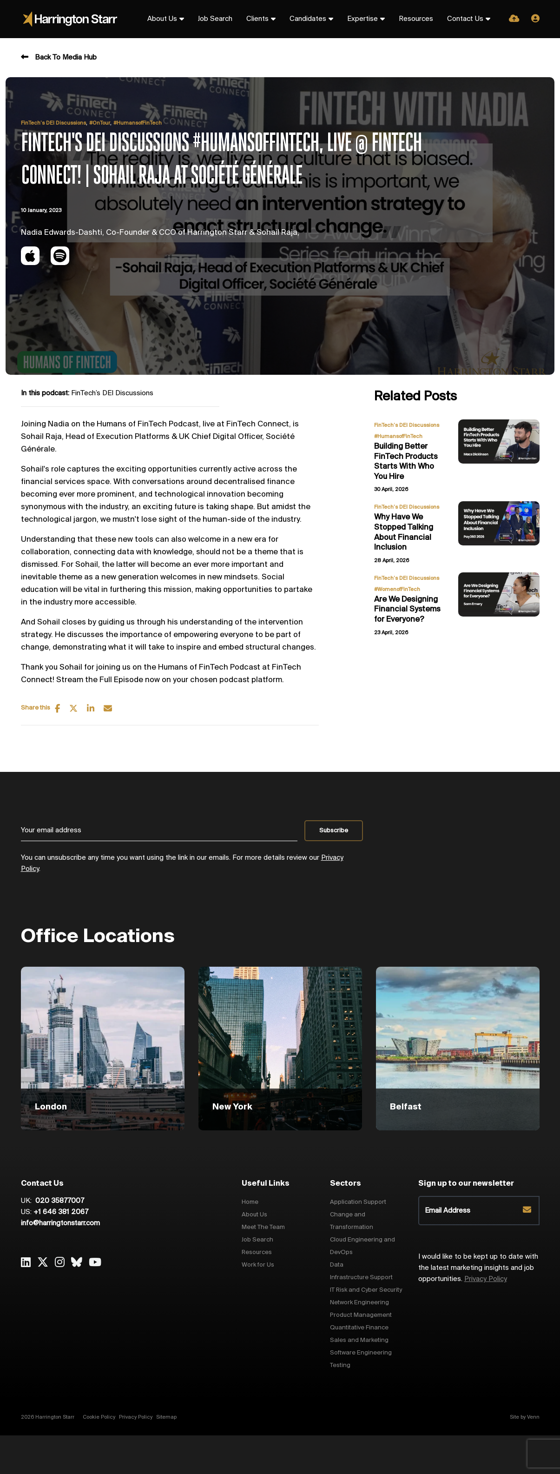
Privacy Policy (485, 1279)
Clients (257, 19)
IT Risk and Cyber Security (366, 1290)
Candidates (308, 19)
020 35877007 (58, 1201)
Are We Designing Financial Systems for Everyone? (407, 609)
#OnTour (99, 123)
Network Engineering (359, 1302)
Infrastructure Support (361, 1277)
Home (250, 1202)
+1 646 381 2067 (60, 1212)
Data (336, 1265)
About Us (162, 19)
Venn (533, 1417)
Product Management (361, 1315)
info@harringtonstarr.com (60, 1223)
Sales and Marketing (359, 1340)
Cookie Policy (99, 1417)
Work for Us (258, 1265)
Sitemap (166, 1417)
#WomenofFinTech (397, 589)
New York (232, 1107)
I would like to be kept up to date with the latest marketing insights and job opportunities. (478, 1268)
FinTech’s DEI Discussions (53, 123)
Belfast (406, 1107)
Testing (340, 1365)
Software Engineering (361, 1352)
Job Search (215, 19)
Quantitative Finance (359, 1327)
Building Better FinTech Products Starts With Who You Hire (406, 461)
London (51, 1107)
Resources (416, 19)
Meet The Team (263, 1227)
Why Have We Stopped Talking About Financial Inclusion (403, 532)
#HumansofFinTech (137, 123)
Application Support (358, 1202)
